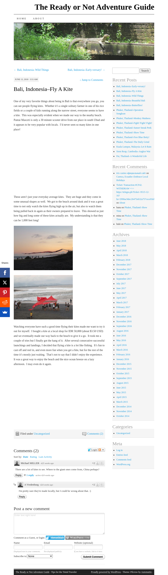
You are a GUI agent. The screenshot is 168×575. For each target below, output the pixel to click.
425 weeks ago (47, 463)
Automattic (146, 572)
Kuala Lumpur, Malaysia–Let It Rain (133, 146)
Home (22, 18)
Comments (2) (95, 433)
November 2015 (124, 368)
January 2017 (122, 312)
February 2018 (123, 260)
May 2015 (121, 392)
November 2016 (124, 321)
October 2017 (122, 274)
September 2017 (124, 278)
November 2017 (124, 269)
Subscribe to (33, 556)
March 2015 (122, 401)
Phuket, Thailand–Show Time (130, 132)
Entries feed (122, 455)
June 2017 (121, 288)
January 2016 (122, 359)
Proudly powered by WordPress (106, 572)
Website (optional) (83, 542)
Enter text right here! (59, 523)
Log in (119, 450)
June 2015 (121, 387)
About (38, 18)
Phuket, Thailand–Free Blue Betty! (132, 137)
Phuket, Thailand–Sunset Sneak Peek (133, 127)
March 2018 (122, 255)
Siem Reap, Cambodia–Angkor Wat (133, 151)
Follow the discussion (101, 450)
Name (17, 542)
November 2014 (124, 411)
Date (25, 456)
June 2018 (121, 241)
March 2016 (122, 349)
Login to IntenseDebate (55, 538)
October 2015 (122, 373)
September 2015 (124, 378)
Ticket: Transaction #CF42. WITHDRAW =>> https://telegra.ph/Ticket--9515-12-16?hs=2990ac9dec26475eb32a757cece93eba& (137, 192)
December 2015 (123, 364)
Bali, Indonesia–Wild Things (31, 69)
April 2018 (121, 250)
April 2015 (121, 397)
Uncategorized (42, 433)
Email (47, 542)
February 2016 (123, 354)
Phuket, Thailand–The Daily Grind (132, 142)
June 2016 (121, 335)
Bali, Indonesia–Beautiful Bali (130, 100)
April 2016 (121, 345)
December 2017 (123, 264)
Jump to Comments (91, 79)
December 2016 (123, 316)
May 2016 (121, 340)
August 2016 (122, 331)
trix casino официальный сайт (131, 173)
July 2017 (121, 283)
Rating (33, 456)
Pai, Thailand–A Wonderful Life (131, 156)
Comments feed (123, 459)
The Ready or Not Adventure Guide (94, 7)
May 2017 (121, 293)
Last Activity (45, 456)
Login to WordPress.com (77, 538)
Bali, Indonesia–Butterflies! (129, 105)
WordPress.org (123, 464)
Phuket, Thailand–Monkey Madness (133, 118)
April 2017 (121, 297)
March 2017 (122, 302)
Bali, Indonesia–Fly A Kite (43, 89)
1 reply (30, 475)
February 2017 (123, 307)
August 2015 (122, 383)
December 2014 (123, 406)
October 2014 (122, 416)
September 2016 (124, 326)
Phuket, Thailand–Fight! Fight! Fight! (134, 123)
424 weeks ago (46, 485)
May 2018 (121, 245)
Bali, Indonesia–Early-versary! (86, 69)
